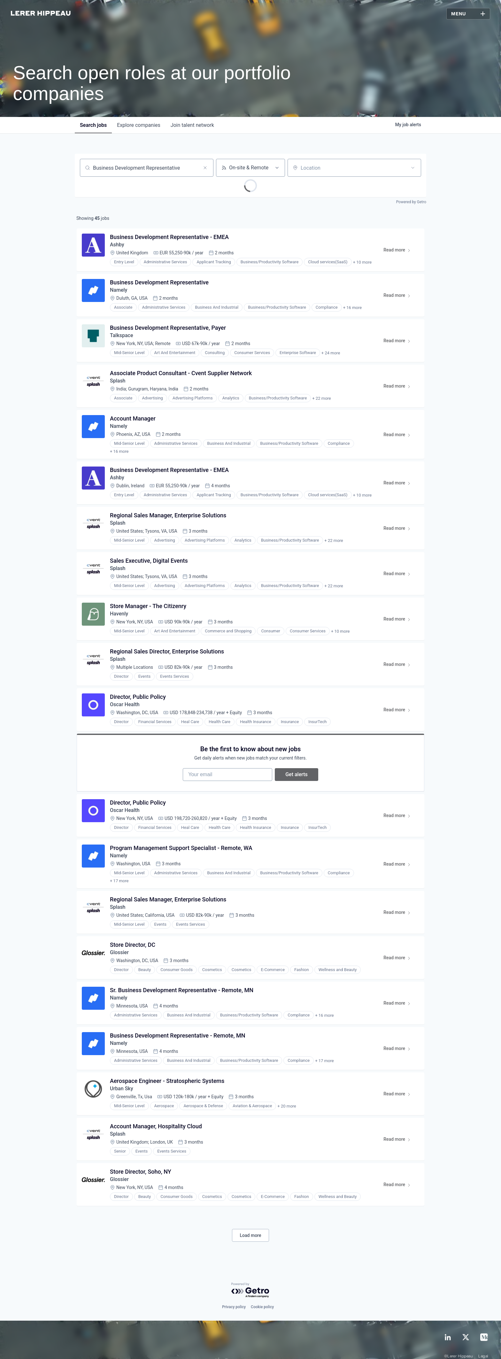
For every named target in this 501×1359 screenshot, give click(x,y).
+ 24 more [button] (330, 353)
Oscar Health (125, 698)
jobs (93, 125)
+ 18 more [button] (333, 867)
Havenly (119, 608)
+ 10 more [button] (362, 262)
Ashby (117, 245)
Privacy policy (234, 1295)
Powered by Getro (411, 202)
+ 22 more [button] (321, 398)
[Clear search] (205, 168)
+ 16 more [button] (352, 307)
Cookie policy (262, 1295)
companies (138, 125)
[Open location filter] (413, 168)
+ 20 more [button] (286, 1094)
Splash (118, 381)
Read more (400, 251)
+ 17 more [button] (333, 443)
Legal (483, 1344)
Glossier (119, 940)
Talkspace (121, 335)
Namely (118, 290)
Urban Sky (121, 1076)
